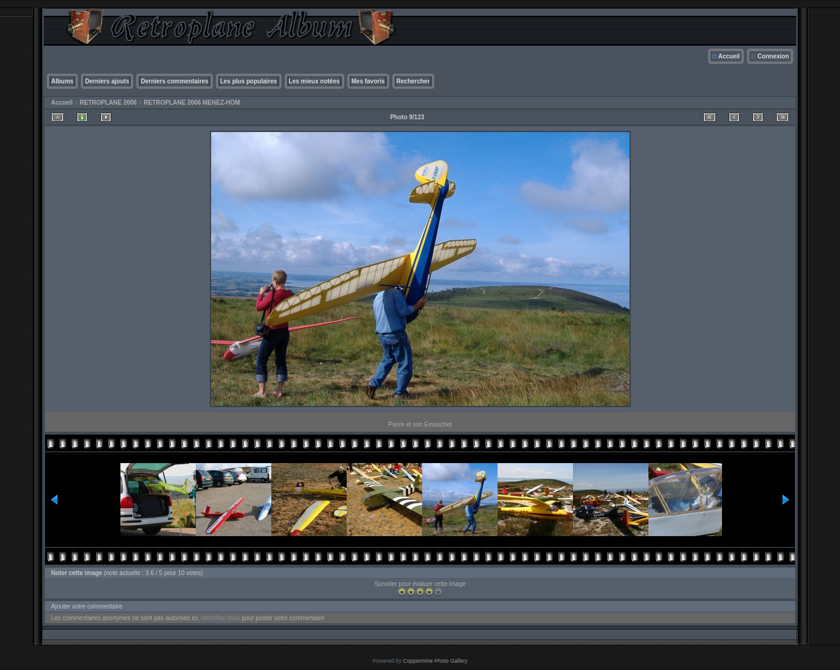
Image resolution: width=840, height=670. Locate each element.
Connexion (773, 56)
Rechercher (413, 81)
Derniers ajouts (107, 81)
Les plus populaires (248, 81)
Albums (62, 81)
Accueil (729, 56)
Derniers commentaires (174, 81)
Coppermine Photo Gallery (435, 661)
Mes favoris (368, 81)
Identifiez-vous (220, 618)
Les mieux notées (314, 81)
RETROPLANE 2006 (108, 102)
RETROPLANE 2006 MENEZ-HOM (192, 102)
